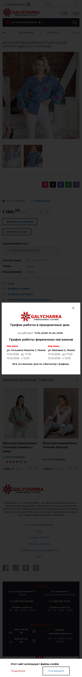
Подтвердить (56, 670)
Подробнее (18, 670)
